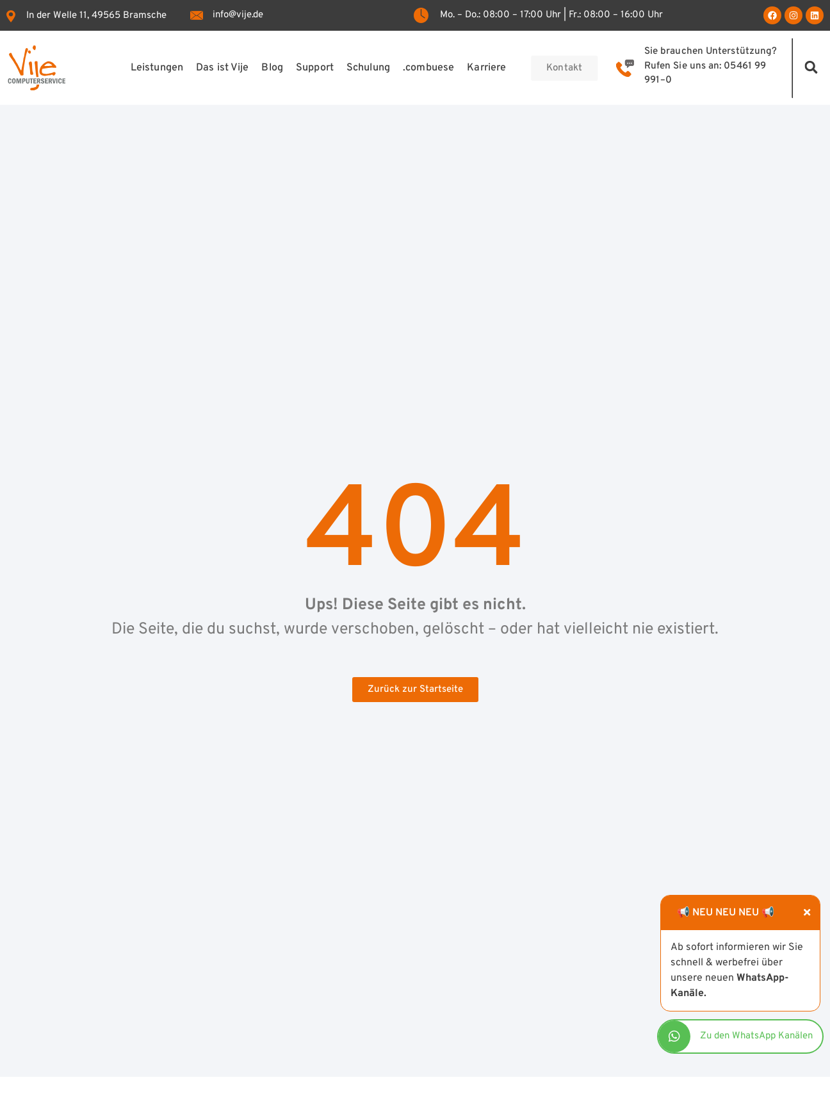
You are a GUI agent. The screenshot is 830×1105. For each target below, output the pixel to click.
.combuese (428, 67)
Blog (271, 67)
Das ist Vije (222, 67)
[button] (812, 67)
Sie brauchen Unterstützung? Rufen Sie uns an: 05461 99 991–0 (710, 65)
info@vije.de (238, 15)
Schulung (368, 67)
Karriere (486, 67)
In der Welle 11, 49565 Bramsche (96, 16)
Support (315, 67)
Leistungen (156, 67)
